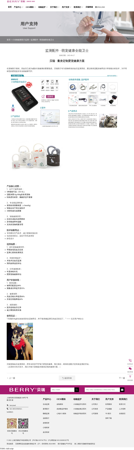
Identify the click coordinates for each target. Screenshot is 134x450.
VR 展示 (108, 413)
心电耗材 (46, 427)
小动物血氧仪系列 (79, 409)
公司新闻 (95, 413)
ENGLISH (100, 7)
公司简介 (95, 404)
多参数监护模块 (62, 409)
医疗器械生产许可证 (65, 444)
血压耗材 (46, 432)
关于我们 (53, 7)
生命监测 (46, 404)
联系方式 (122, 404)
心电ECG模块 (61, 413)
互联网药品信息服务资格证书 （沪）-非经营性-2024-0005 (35, 444)
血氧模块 (60, 404)
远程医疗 (46, 418)
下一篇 (123, 378)
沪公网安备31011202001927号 (58, 440)
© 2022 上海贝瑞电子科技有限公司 (19, 440)
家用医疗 (46, 409)
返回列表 (67, 378)
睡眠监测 (46, 413)
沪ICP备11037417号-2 (39, 440)
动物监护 (42, 7)
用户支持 (65, 7)
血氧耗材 (46, 423)
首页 (10, 7)
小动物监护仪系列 (79, 404)
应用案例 (108, 404)
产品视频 (108, 409)
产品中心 (17, 7)
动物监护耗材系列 (79, 413)
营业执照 (10, 444)
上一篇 (11, 378)
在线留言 (122, 413)
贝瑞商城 (89, 7)
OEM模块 (30, 7)
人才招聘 (122, 409)
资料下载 (108, 418)
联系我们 (77, 7)
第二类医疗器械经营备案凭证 (84, 444)
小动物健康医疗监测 (20, 40)
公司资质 (95, 409)
